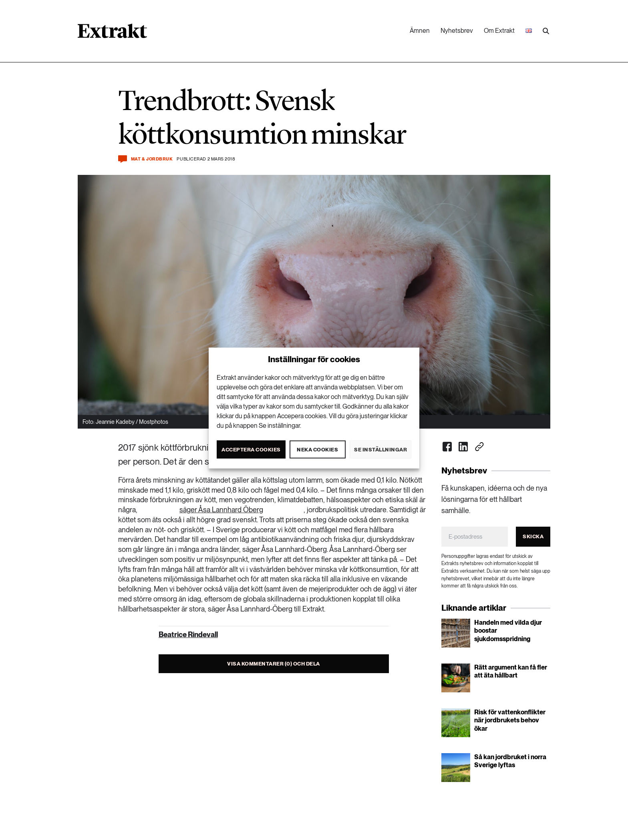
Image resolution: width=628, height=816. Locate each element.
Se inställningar (380, 449)
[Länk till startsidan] (112, 33)
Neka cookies (317, 449)
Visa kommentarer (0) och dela (273, 664)
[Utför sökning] (546, 31)
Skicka (533, 536)
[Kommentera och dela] (122, 159)
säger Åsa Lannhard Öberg (221, 509)
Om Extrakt (499, 30)
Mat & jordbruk (152, 159)
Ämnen (420, 30)
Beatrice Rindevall (188, 634)
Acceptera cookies (251, 449)
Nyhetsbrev (457, 30)
